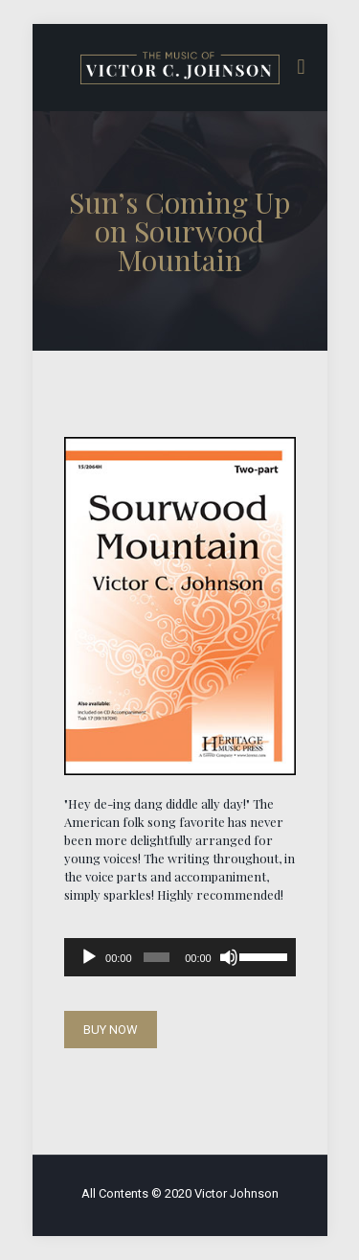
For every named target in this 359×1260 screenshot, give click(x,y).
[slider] (157, 957)
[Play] (89, 957)
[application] (180, 957)
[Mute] (228, 957)
